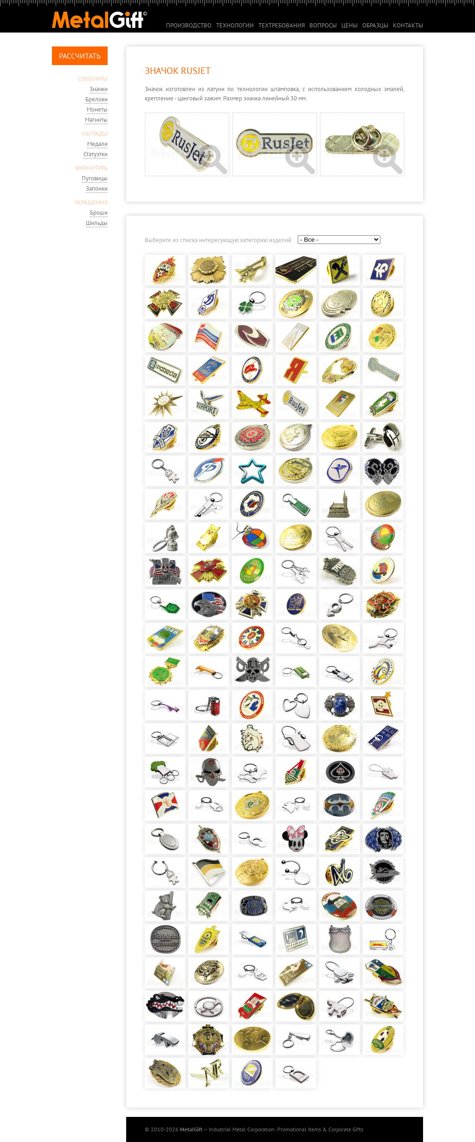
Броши (99, 213)
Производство (189, 25)
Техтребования (281, 25)
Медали (97, 144)
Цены (349, 25)
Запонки (97, 188)
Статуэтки (95, 154)
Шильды (97, 223)
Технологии (235, 25)
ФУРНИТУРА (91, 168)
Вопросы (323, 25)
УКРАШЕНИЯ (91, 202)
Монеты (97, 109)
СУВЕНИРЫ (93, 79)
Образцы (375, 25)
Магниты (96, 120)
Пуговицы (95, 178)
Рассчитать (80, 55)
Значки (99, 89)
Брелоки (96, 99)
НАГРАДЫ (95, 134)
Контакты (408, 25)
